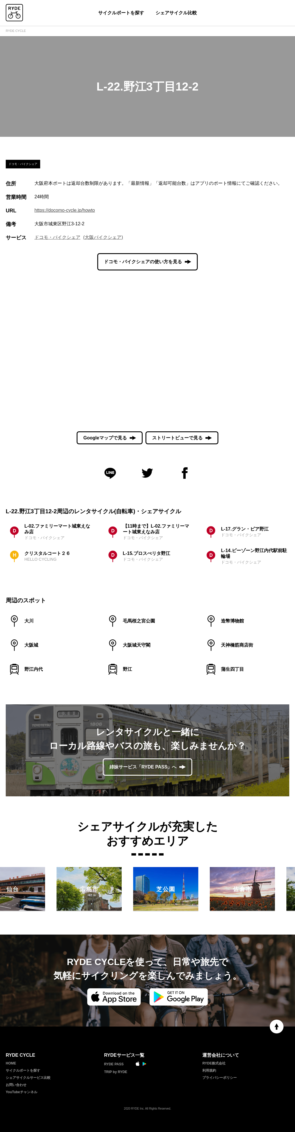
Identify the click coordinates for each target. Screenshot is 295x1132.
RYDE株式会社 (214, 1063)
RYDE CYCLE (16, 30)
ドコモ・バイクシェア (57, 237)
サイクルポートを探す (121, 12)
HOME (11, 1063)
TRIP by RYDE (115, 1072)
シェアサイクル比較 (176, 12)
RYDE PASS (114, 1064)
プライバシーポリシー (219, 1078)
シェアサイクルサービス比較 (28, 1078)
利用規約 (209, 1070)
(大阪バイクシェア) (103, 237)
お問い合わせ (16, 1085)
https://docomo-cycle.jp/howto (64, 210)
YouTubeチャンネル (21, 1092)
